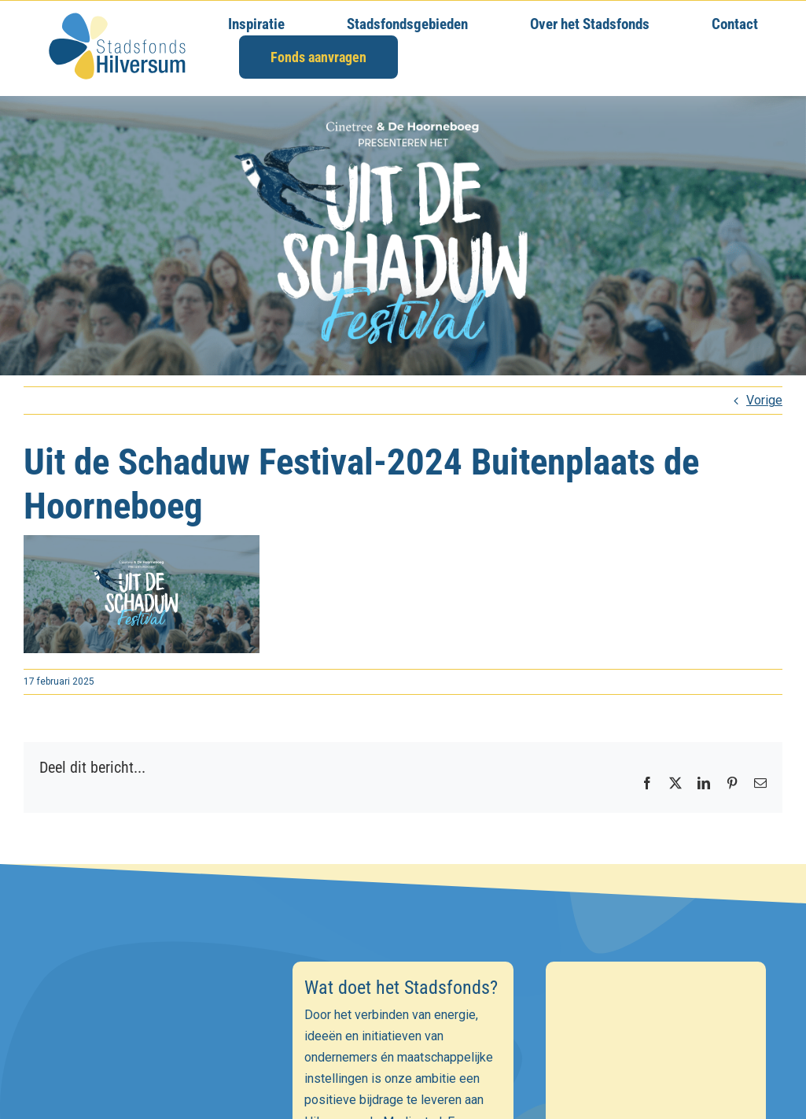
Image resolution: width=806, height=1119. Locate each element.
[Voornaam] (150, 1089)
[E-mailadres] (150, 1055)
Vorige (764, 400)
